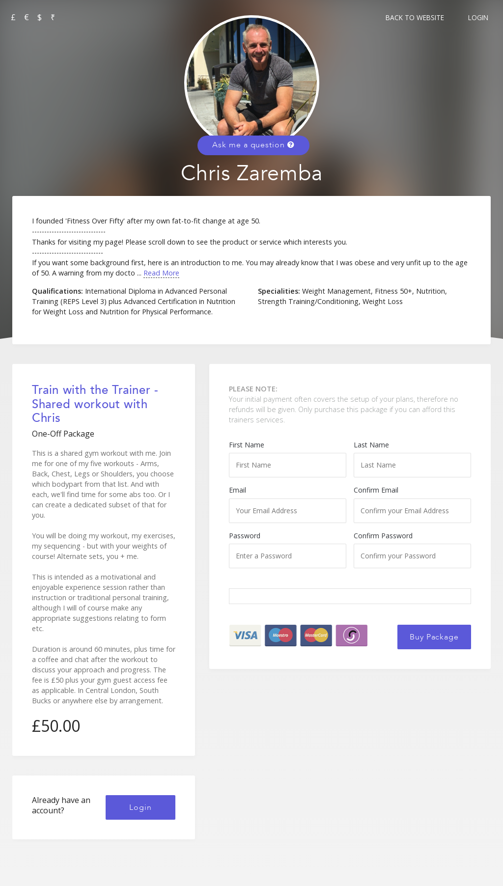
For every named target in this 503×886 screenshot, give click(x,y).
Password (287, 549)
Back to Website (415, 17)
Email (287, 504)
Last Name (412, 458)
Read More (161, 272)
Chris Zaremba (252, 173)
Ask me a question (253, 144)
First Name (287, 458)
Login (478, 17)
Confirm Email (412, 504)
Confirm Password (412, 549)
